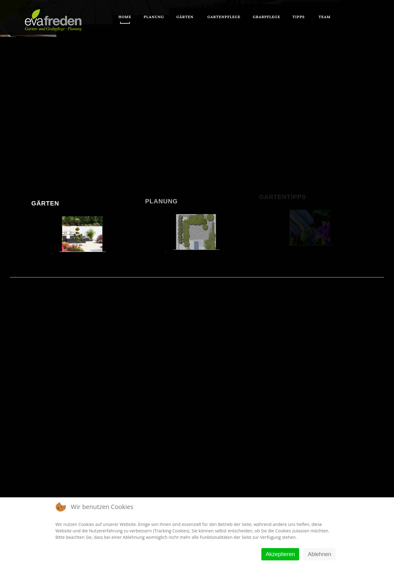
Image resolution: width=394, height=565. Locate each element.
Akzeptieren (280, 554)
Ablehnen (319, 554)
